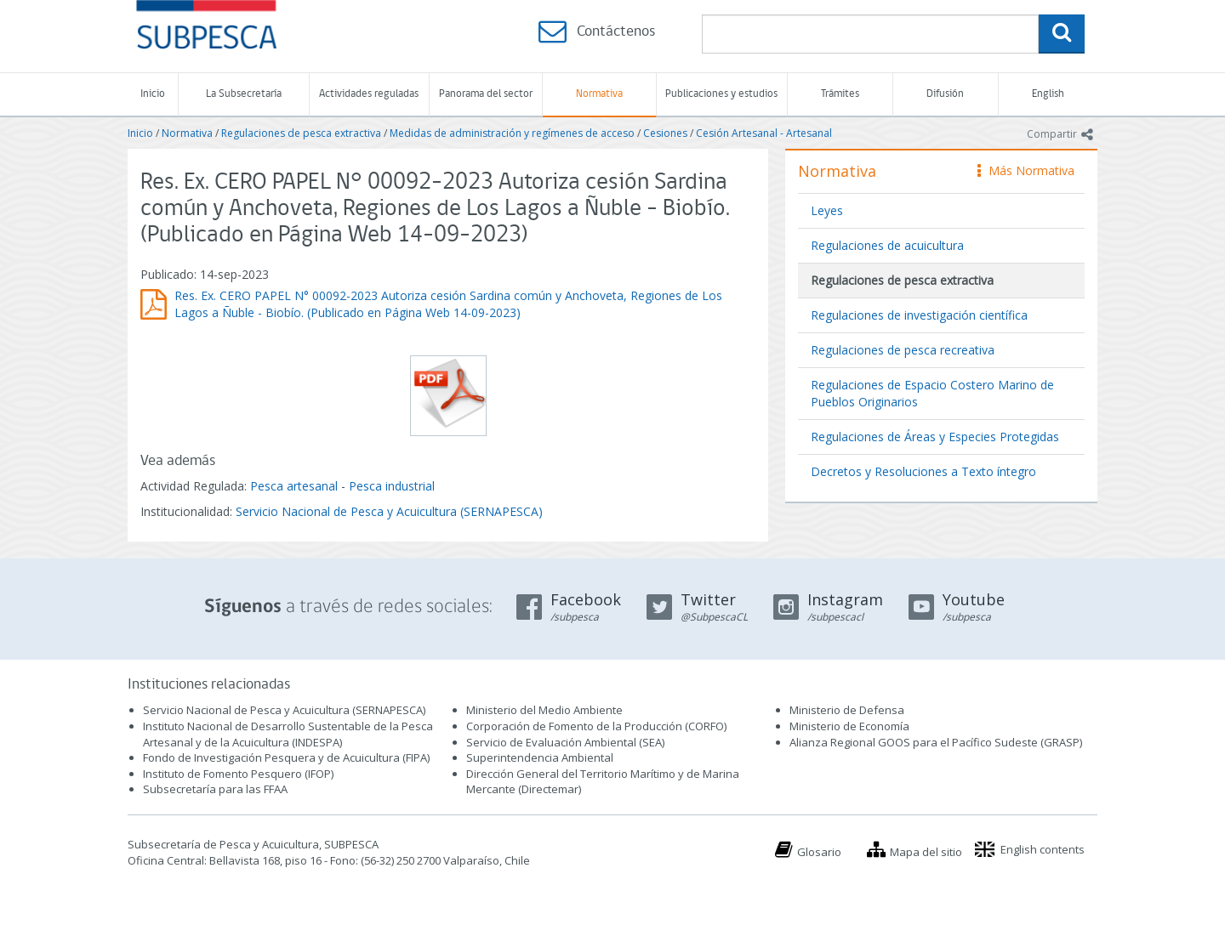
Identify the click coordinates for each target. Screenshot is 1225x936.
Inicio (152, 93)
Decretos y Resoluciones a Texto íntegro (923, 471)
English (1048, 93)
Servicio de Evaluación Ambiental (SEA (564, 742)
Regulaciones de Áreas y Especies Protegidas (935, 436)
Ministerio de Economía (849, 726)
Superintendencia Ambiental (539, 757)
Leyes (827, 210)
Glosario (819, 851)
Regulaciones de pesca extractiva (301, 133)
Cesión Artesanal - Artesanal (764, 133)
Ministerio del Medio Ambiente (544, 710)
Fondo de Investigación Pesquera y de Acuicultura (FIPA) (286, 757)
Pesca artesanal (295, 486)
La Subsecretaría (244, 93)
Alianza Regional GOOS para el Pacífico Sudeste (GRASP (934, 742)
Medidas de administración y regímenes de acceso (512, 133)
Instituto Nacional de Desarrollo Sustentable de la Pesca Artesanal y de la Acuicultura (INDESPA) (288, 734)
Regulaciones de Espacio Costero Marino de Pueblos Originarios (932, 393)
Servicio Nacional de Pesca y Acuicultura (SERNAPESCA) (389, 511)
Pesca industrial (392, 486)
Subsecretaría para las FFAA (215, 789)
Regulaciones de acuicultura (887, 245)
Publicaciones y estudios (721, 93)
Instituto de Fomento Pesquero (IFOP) (238, 773)
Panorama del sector (486, 93)
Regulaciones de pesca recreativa (902, 350)
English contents (1042, 849)
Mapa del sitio (926, 851)
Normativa (599, 93)
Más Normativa (1025, 170)
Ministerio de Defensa (846, 710)
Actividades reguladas (369, 93)
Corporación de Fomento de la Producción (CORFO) (596, 726)
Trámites (840, 93)
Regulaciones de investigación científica (919, 315)
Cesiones (665, 133)
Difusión (945, 93)
